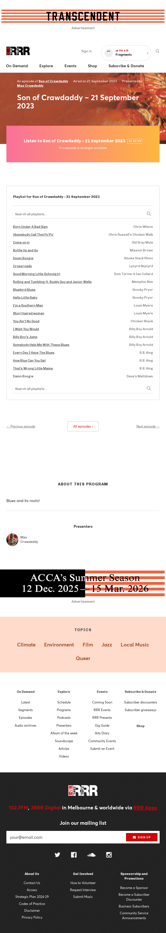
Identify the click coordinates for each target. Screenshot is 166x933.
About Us (32, 874)
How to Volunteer (83, 883)
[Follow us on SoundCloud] (91, 855)
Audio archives (25, 725)
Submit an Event (102, 748)
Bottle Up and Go (25, 250)
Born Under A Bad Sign (30, 227)
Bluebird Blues (24, 290)
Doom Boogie (23, 258)
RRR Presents (102, 717)
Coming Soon (102, 702)
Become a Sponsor (134, 888)
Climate (26, 644)
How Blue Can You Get (29, 360)
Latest (25, 702)
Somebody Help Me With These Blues (41, 345)
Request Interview (83, 890)
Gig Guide (102, 725)
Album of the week (63, 733)
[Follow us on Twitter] (57, 855)
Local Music (135, 644)
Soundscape (64, 741)
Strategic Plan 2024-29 (32, 896)
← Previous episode (20, 426)
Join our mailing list (83, 822)
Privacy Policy (32, 917)
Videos (64, 756)
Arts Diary (102, 733)
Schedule (64, 702)
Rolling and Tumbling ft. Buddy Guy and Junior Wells (52, 282)
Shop (140, 726)
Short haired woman (28, 313)
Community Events (102, 741)
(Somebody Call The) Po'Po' (33, 235)
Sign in (86, 51)
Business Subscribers (134, 906)
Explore (64, 692)
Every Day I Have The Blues (33, 353)
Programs (64, 710)
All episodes (83, 426)
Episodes (25, 717)
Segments (25, 710)
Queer (83, 658)
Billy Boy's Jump (25, 337)
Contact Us (32, 883)
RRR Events (102, 710)
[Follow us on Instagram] (109, 855)
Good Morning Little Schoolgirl (36, 274)
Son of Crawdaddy (53, 81)
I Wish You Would (26, 329)
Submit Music (83, 896)
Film (88, 644)
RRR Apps (145, 807)
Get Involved (83, 874)
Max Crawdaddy (30, 86)
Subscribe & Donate (140, 692)
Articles (64, 748)
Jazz (107, 644)
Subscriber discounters (140, 702)
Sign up (141, 837)
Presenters (64, 725)
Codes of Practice (32, 904)
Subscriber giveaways (140, 710)
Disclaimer (32, 910)
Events (102, 692)
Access (32, 890)
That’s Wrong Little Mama (33, 368)
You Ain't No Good (26, 321)
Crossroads (22, 266)
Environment (59, 644)
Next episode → (148, 426)
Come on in (21, 242)
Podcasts (64, 717)
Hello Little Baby (25, 298)
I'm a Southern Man (28, 305)
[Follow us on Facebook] (74, 855)
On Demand (25, 692)
